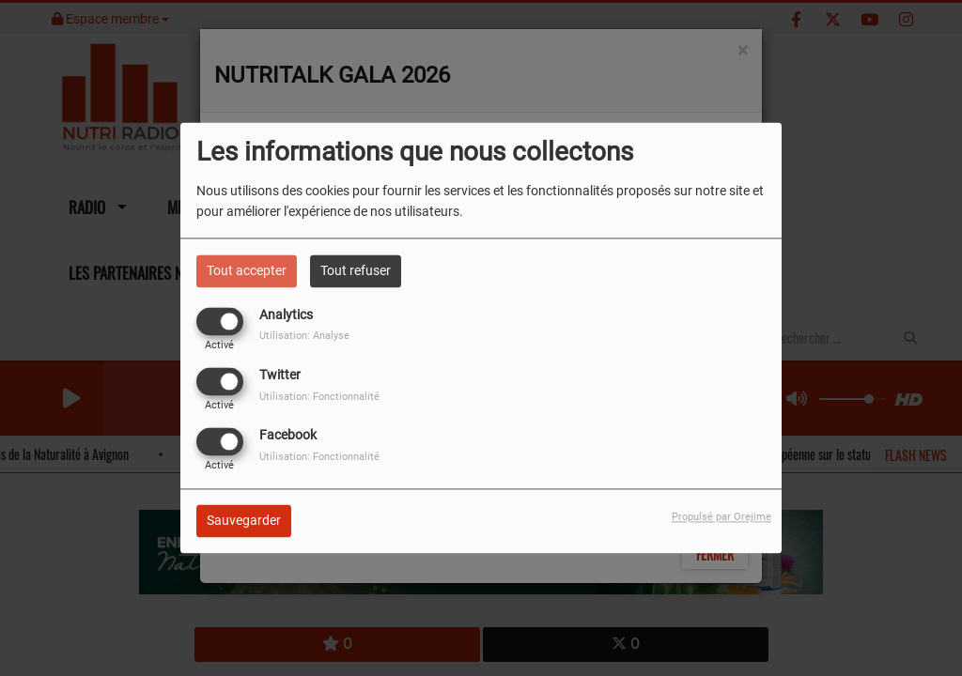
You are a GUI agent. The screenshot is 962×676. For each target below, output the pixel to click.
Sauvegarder (244, 521)
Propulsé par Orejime (721, 518)
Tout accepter (247, 270)
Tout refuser (355, 270)
